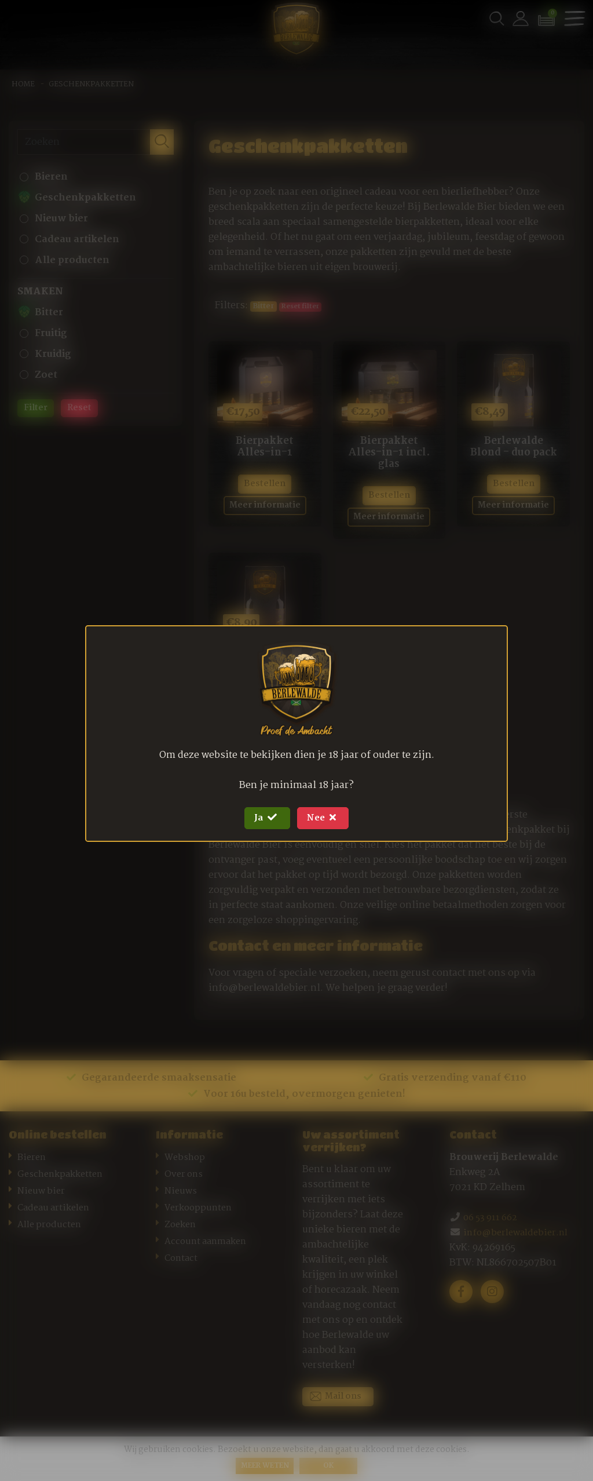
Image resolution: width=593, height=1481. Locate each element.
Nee (328, 818)
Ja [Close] (261, 818)
